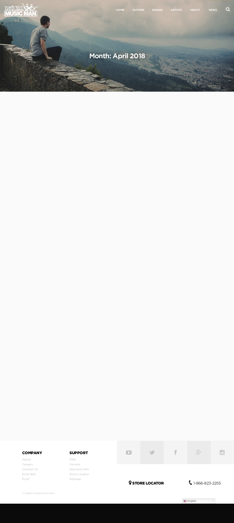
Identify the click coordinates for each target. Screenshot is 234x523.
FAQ (72, 459)
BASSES (157, 9)
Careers (27, 464)
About (26, 459)
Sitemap (75, 479)
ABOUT (195, 9)
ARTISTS (176, 9)
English (189, 501)
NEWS (213, 9)
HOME (120, 9)
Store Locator (79, 474)
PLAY (26, 479)
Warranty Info (79, 469)
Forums (74, 464)
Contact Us (30, 469)
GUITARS (138, 9)
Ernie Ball (29, 474)
